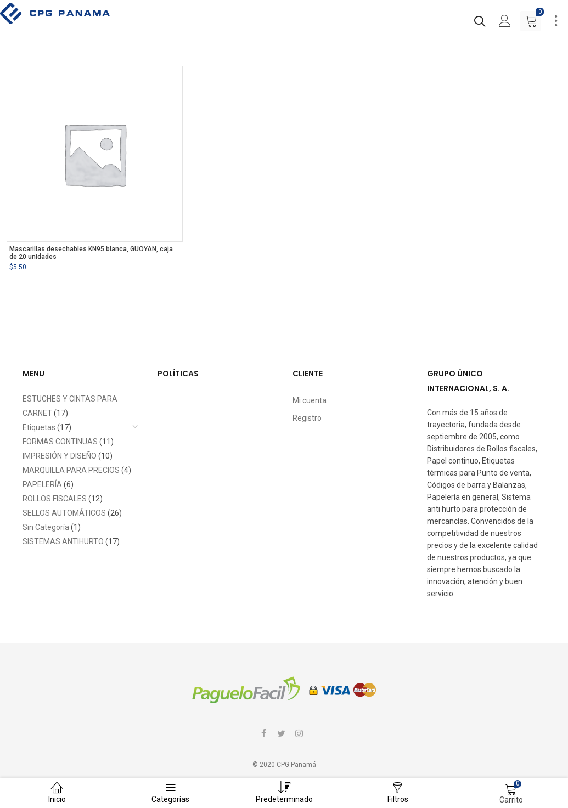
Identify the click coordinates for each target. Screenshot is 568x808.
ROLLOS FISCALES (55, 498)
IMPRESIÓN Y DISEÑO (60, 455)
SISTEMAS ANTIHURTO (63, 541)
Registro (307, 418)
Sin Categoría (46, 527)
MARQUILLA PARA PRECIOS (71, 470)
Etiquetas (39, 427)
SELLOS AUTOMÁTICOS (64, 512)
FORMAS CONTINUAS (60, 441)
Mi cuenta (310, 400)
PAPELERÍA (42, 484)
